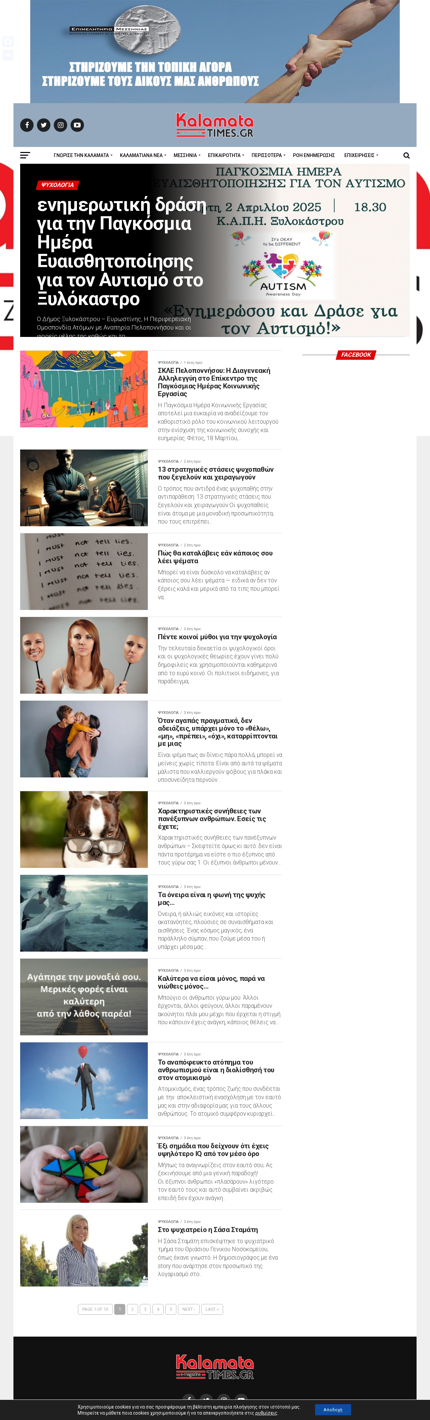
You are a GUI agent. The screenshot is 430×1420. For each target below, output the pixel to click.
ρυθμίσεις (264, 1412)
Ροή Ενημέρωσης (314, 155)
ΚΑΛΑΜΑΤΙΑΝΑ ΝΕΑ (141, 155)
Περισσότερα (267, 155)
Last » (212, 1392)
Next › (188, 1392)
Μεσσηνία (185, 155)
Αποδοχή (333, 1409)
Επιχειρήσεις (359, 155)
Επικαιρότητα (224, 155)
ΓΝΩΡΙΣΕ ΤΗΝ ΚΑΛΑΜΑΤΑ (81, 155)
